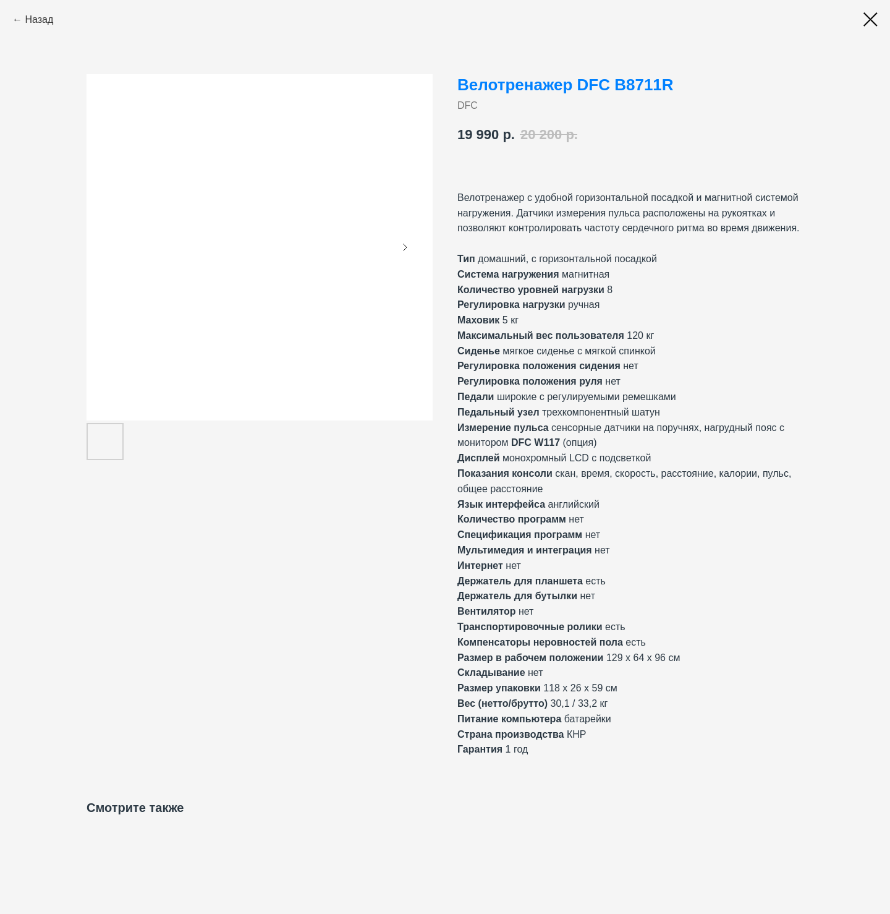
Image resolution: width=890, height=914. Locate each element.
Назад (39, 19)
